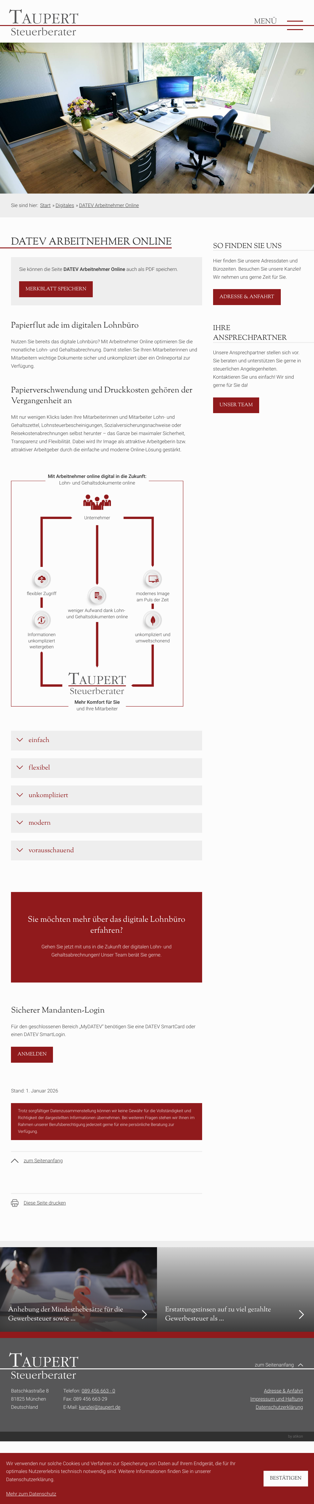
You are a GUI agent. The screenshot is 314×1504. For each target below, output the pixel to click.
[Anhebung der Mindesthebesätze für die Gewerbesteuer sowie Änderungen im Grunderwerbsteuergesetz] (78, 1301)
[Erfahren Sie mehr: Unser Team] (236, 405)
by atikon (295, 1448)
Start (45, 205)
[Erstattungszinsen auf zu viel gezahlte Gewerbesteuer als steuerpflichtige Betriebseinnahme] (235, 1301)
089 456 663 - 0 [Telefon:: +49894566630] (98, 1402)
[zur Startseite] (43, 22)
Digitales (64, 205)
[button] (56, 289)
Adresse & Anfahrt (283, 1402)
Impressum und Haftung (276, 1410)
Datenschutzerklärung (279, 1419)
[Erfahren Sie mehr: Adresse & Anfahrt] (247, 297)
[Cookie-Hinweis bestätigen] (286, 1478)
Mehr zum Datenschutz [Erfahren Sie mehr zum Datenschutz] (31, 1494)
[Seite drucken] (38, 1214)
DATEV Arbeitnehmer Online (109, 205)
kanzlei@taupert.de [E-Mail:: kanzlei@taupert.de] (99, 1419)
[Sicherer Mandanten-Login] (32, 1066)
